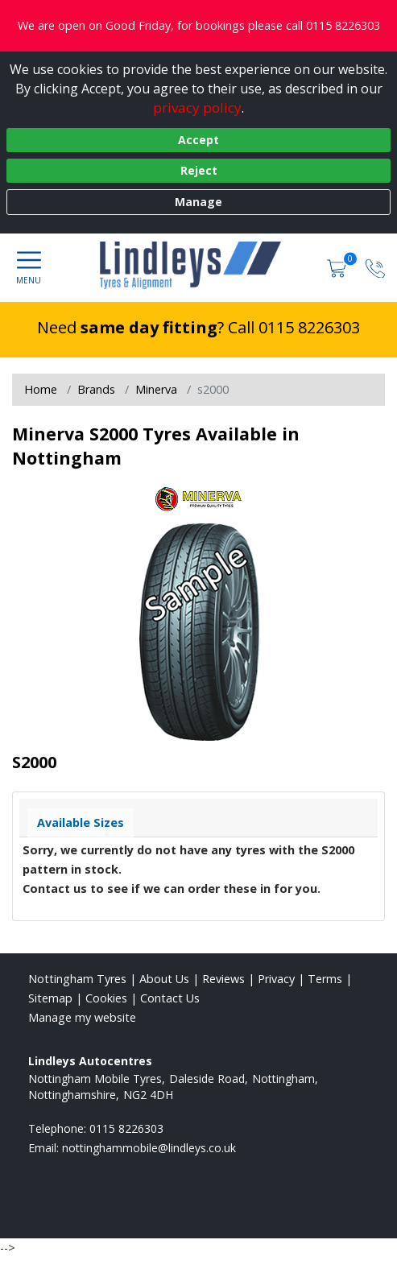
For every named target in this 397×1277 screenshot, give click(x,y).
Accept (198, 139)
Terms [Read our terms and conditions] (325, 978)
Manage (198, 201)
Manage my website (82, 1017)
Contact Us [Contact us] (170, 998)
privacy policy (197, 107)
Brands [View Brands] (96, 389)
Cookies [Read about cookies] (106, 998)
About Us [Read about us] (164, 978)
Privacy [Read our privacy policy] (276, 978)
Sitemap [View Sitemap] (50, 998)
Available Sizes (80, 822)
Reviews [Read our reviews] (223, 978)
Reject (198, 170)
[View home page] (198, 266)
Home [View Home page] (40, 389)
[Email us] (149, 1147)
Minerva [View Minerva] (156, 389)
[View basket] (338, 267)
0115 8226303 (126, 1128)
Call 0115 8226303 (294, 327)
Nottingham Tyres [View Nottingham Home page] (77, 978)
